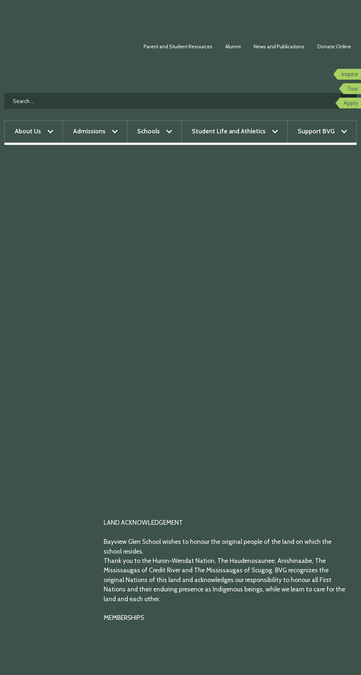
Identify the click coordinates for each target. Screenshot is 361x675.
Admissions (89, 131)
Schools (148, 131)
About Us (28, 131)
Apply (350, 102)
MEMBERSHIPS (124, 617)
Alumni (233, 46)
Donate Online (334, 46)
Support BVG (316, 131)
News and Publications (279, 46)
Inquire (349, 74)
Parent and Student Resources (178, 46)
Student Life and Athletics (229, 131)
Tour (352, 88)
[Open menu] (50, 131)
